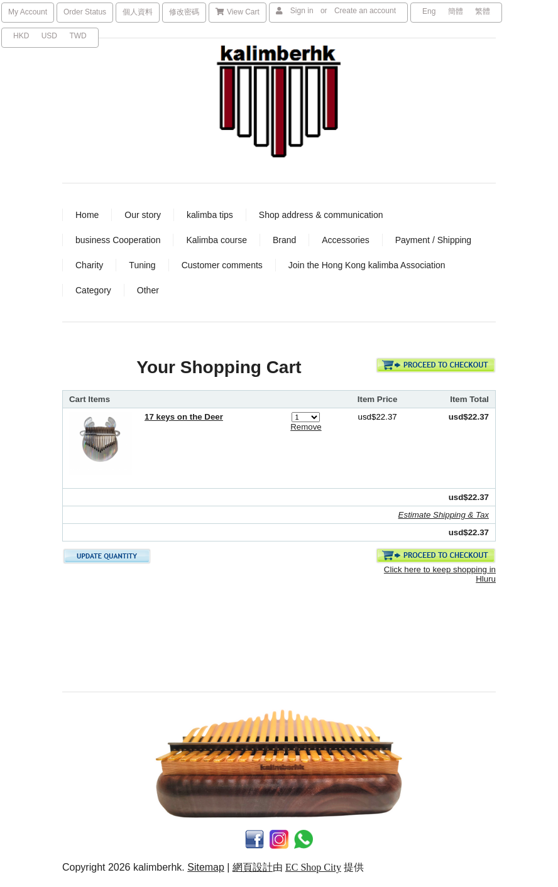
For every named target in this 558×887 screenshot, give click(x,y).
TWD (77, 35)
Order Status (84, 12)
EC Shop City (313, 867)
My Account (27, 12)
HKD (21, 35)
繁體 (482, 11)
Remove (306, 427)
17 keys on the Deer (184, 417)
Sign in (302, 10)
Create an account (365, 10)
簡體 (455, 11)
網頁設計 (252, 867)
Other (148, 290)
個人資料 (138, 12)
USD (49, 35)
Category (93, 290)
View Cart (238, 12)
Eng (428, 11)
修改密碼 (184, 12)
